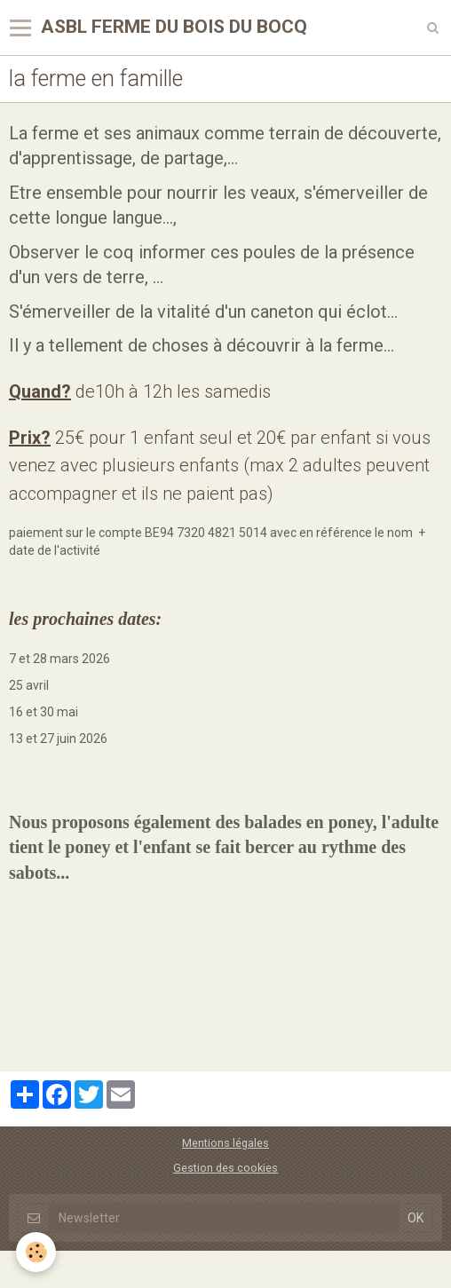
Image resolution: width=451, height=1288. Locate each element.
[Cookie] (36, 1252)
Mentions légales (225, 1143)
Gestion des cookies (225, 1167)
